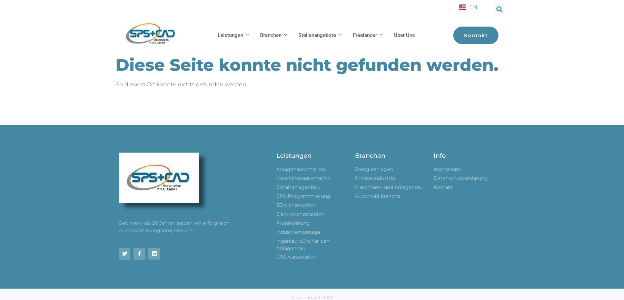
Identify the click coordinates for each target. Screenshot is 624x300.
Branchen (273, 35)
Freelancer (368, 35)
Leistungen (233, 35)
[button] (499, 9)
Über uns (404, 35)
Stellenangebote (320, 35)
